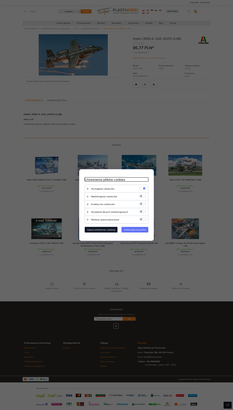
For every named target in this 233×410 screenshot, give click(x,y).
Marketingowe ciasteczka (104, 196)
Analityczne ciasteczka (103, 204)
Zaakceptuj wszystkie (135, 229)
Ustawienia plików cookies (105, 180)
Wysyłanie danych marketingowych (109, 212)
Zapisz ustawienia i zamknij (101, 229)
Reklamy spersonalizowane (105, 219)
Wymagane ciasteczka (102, 188)
